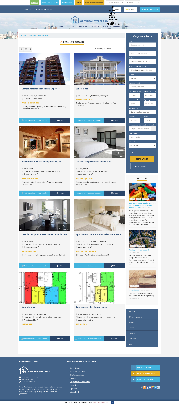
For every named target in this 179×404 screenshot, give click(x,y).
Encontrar (142, 159)
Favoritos (94, 26)
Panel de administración (94, 3)
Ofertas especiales (68, 26)
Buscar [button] (53, 26)
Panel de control (150, 9)
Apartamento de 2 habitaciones (91, 307)
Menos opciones (142, 166)
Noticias (83, 26)
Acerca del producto (50, 3)
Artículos (132, 333)
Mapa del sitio (75, 385)
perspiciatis (141, 245)
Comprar (34, 3)
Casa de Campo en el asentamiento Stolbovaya (44, 234)
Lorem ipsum (134, 285)
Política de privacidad (101, 402)
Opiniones (132, 339)
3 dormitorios (28, 307)
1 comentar (118, 156)
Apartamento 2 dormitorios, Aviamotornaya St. (99, 234)
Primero (24, 35)
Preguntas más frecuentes (80, 382)
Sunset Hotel (82, 88)
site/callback (74, 392)
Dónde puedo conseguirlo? (139, 250)
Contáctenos (67, 3)
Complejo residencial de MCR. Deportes (40, 88)
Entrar (78, 3)
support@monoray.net (29, 377)
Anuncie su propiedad (44, 9)
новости (145, 199)
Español (131, 9)
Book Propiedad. (145, 367)
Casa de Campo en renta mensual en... (94, 161)
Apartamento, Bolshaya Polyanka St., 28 (41, 161)
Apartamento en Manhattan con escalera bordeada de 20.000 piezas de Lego (142, 205)
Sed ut (132, 245)
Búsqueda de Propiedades (39, 35)
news (138, 199)
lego (132, 199)
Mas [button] (127, 26)
